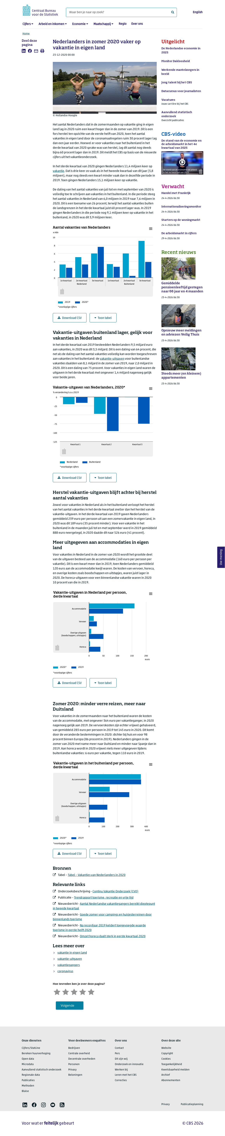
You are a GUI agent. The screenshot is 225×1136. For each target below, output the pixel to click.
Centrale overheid (79, 1053)
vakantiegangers (68, 965)
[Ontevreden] (65, 991)
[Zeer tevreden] (91, 991)
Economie (79, 24)
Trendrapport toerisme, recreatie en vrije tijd (103, 897)
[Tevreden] (82, 991)
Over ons (137, 24)
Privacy (72, 1070)
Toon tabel (103, 318)
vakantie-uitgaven (112, 358)
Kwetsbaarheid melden (175, 1070)
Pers (117, 1053)
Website (166, 1048)
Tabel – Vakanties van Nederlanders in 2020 (96, 875)
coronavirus (65, 971)
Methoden (28, 1086)
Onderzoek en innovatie (129, 1064)
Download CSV (70, 318)
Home (26, 33)
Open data (28, 1059)
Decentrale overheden (81, 1059)
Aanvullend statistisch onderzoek (41, 1070)
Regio (122, 24)
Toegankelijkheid (171, 1064)
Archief (165, 1075)
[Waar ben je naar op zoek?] (121, 12)
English (197, 12)
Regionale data (31, 1075)
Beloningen (75, 1075)
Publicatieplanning (192, 1104)
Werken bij (121, 1070)
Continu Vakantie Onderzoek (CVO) (115, 891)
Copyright (167, 1053)
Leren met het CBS (126, 1075)
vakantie (58, 171)
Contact (119, 1048)
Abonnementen (170, 1080)
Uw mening (221, 557)
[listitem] (23, 51)
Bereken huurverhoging (36, 1053)
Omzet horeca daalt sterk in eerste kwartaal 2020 (112, 936)
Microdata (28, 1064)
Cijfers (26, 24)
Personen (74, 1064)
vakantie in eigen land (72, 952)
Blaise (25, 1091)
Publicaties (28, 1080)
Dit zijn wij (121, 1059)
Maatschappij (102, 24)
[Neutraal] (74, 991)
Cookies (166, 1059)
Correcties (121, 1080)
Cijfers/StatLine (31, 1048)
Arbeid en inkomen (51, 24)
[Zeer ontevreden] (57, 991)
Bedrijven (74, 1048)
